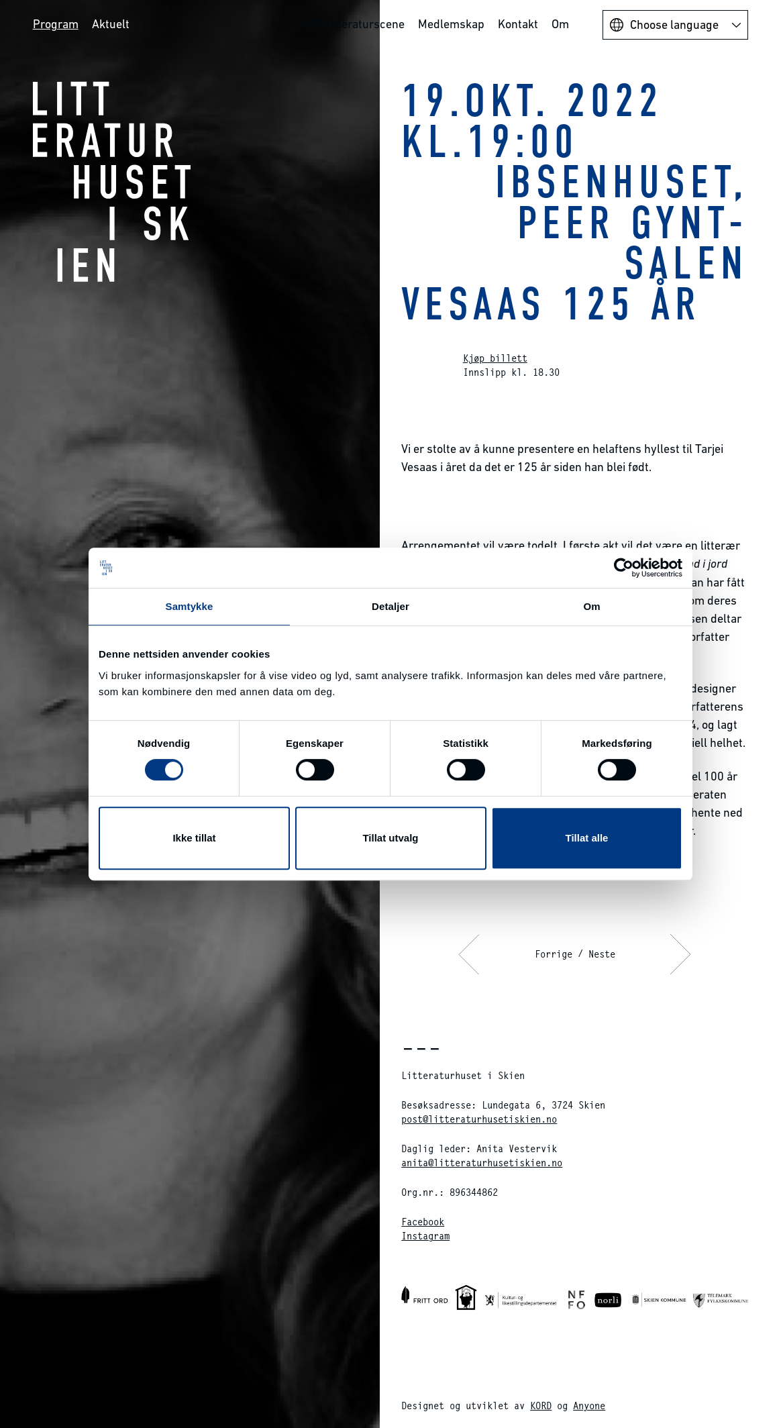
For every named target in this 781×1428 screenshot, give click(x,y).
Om (560, 24)
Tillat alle (587, 838)
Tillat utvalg (390, 838)
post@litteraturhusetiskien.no (479, 1119)
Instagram (425, 1235)
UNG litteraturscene (353, 24)
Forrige (553, 954)
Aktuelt (110, 24)
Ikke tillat (193, 838)
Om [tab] (591, 606)
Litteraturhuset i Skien (112, 181)
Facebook (422, 1221)
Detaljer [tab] (390, 606)
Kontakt (518, 24)
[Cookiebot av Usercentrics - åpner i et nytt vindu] (623, 568)
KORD (541, 1405)
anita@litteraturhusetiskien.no (481, 1162)
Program (56, 24)
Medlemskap (451, 24)
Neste (601, 954)
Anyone (589, 1405)
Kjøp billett (495, 358)
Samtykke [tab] (189, 606)
